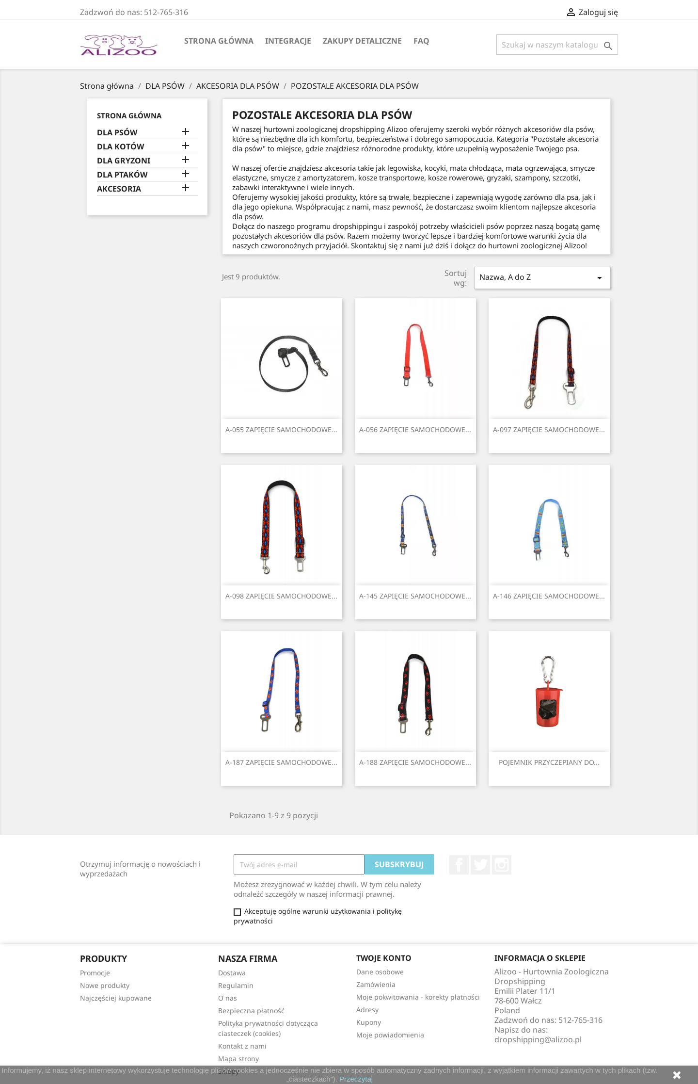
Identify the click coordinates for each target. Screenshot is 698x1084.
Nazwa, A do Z (542, 278)
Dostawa (232, 972)
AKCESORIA (119, 189)
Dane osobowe (380, 971)
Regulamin (236, 985)
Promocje (95, 972)
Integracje (288, 40)
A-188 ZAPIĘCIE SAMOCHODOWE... (415, 762)
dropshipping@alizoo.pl (538, 1039)
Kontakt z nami (242, 1046)
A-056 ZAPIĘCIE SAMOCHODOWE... (415, 429)
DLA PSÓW (117, 133)
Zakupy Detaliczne (362, 40)
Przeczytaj (356, 1079)
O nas (227, 998)
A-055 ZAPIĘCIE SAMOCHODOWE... (281, 429)
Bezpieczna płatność (251, 1010)
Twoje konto (384, 958)
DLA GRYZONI (123, 161)
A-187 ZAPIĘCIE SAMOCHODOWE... (281, 762)
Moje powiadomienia (390, 1034)
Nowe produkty (104, 985)
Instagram (501, 864)
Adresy (367, 1009)
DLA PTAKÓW (122, 175)
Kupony (368, 1022)
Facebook (459, 864)
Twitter (480, 864)
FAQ (421, 40)
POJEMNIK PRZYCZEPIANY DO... (549, 762)
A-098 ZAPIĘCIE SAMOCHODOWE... (281, 595)
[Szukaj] (557, 44)
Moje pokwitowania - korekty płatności (418, 997)
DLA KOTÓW (120, 147)
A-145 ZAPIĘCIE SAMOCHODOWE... (415, 595)
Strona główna (219, 40)
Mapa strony (238, 1058)
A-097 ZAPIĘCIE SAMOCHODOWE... (549, 429)
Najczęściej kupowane (116, 998)
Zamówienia (376, 984)
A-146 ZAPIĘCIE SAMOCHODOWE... (549, 595)
